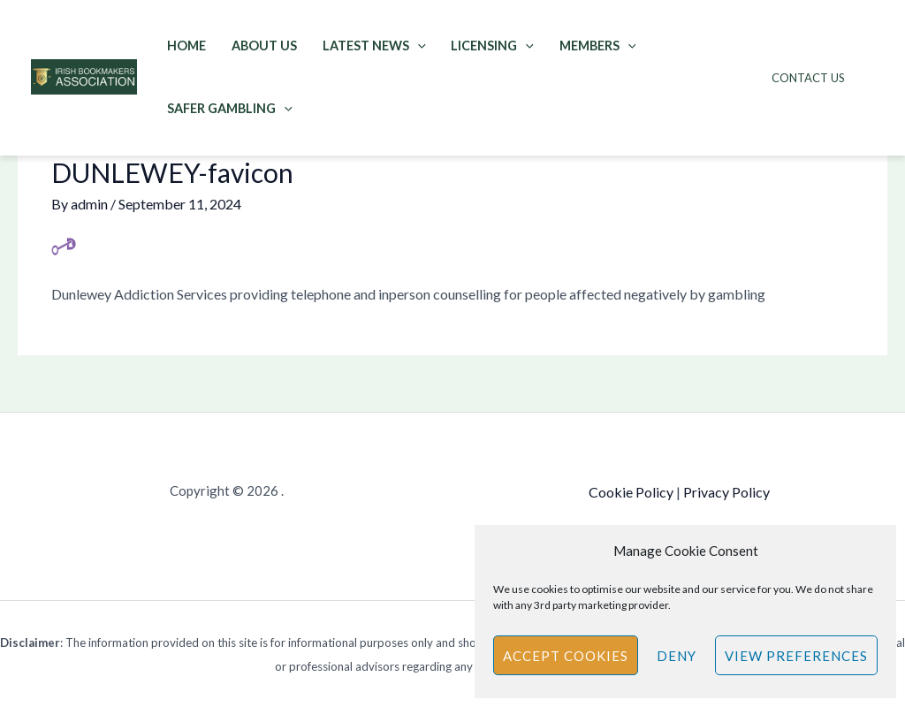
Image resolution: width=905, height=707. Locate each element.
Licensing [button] (492, 45)
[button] (417, 45)
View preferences (796, 656)
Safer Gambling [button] (230, 108)
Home (186, 45)
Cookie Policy (631, 491)
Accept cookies (565, 656)
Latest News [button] (374, 45)
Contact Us (808, 78)
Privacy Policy (726, 491)
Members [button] (597, 45)
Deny (676, 656)
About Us (264, 45)
